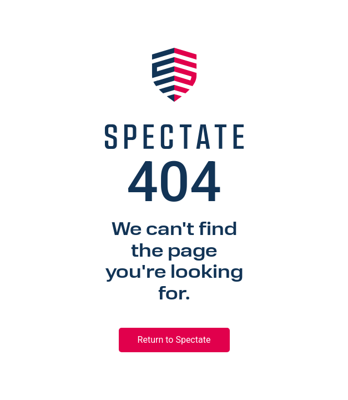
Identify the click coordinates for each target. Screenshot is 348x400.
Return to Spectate (174, 339)
